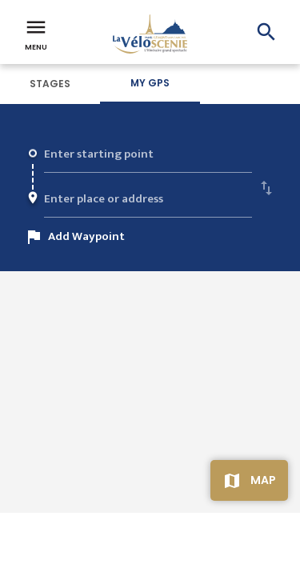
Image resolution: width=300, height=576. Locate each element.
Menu (36, 33)
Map (263, 480)
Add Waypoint (86, 236)
